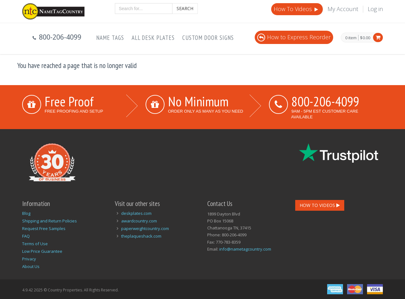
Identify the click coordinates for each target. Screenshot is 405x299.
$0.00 (365, 37)
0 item (351, 37)
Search (185, 8)
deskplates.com (136, 213)
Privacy (29, 259)
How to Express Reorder (294, 37)
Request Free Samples (43, 228)
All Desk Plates (153, 37)
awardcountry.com (139, 221)
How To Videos (296, 9)
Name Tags (110, 37)
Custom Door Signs (208, 37)
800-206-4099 (325, 101)
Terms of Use (35, 243)
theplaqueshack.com (141, 236)
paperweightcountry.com (145, 228)
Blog (26, 213)
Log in (375, 9)
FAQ (26, 236)
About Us (31, 266)
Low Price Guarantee (42, 251)
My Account (342, 9)
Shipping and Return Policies (49, 221)
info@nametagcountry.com (245, 249)
